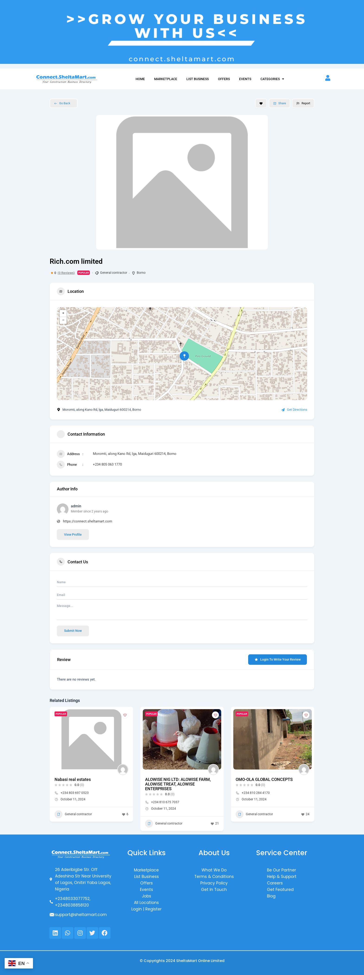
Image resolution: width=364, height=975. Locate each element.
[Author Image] (122, 769)
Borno (141, 272)
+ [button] (63, 313)
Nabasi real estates (73, 779)
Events (245, 79)
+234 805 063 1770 (107, 464)
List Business (197, 79)
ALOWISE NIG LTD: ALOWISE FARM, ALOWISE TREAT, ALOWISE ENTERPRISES (178, 784)
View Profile (73, 534)
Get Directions (294, 409)
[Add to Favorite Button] (261, 103)
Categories (272, 79)
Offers (224, 79)
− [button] (63, 320)
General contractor (113, 272)
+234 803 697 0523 (75, 793)
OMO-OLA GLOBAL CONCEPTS (264, 779)
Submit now (73, 631)
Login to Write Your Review (277, 660)
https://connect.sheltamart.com (87, 521)
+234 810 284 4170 (256, 793)
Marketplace (165, 79)
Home (140, 79)
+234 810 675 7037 (165, 802)
